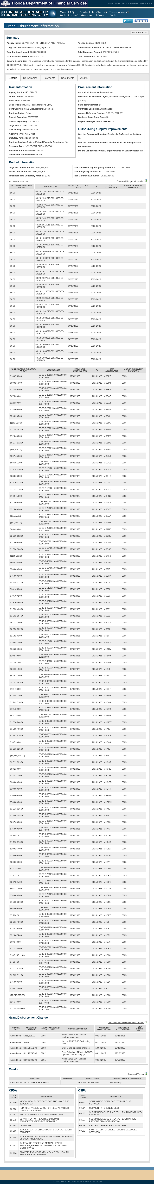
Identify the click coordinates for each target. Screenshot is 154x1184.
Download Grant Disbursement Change (126, 1022)
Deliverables (30, 78)
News (117, 3)
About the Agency (130, 3)
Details (13, 78)
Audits (83, 78)
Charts (100, 12)
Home (110, 3)
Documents (67, 78)
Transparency (118, 12)
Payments (49, 78)
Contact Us (86, 12)
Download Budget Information (130, 181)
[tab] (13, 78)
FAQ (71, 12)
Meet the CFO (146, 3)
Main (63, 12)
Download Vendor (136, 1074)
